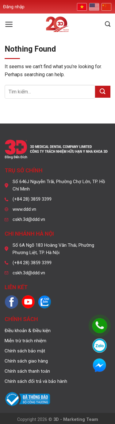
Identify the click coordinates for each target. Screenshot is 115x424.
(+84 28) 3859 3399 (32, 199)
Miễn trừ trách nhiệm (25, 341)
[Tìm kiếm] (107, 24)
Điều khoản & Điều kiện (28, 330)
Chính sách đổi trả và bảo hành (36, 381)
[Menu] (9, 24)
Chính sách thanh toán (27, 371)
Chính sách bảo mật (25, 351)
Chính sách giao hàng (26, 361)
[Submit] (102, 92)
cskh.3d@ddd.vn (29, 219)
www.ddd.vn (24, 209)
